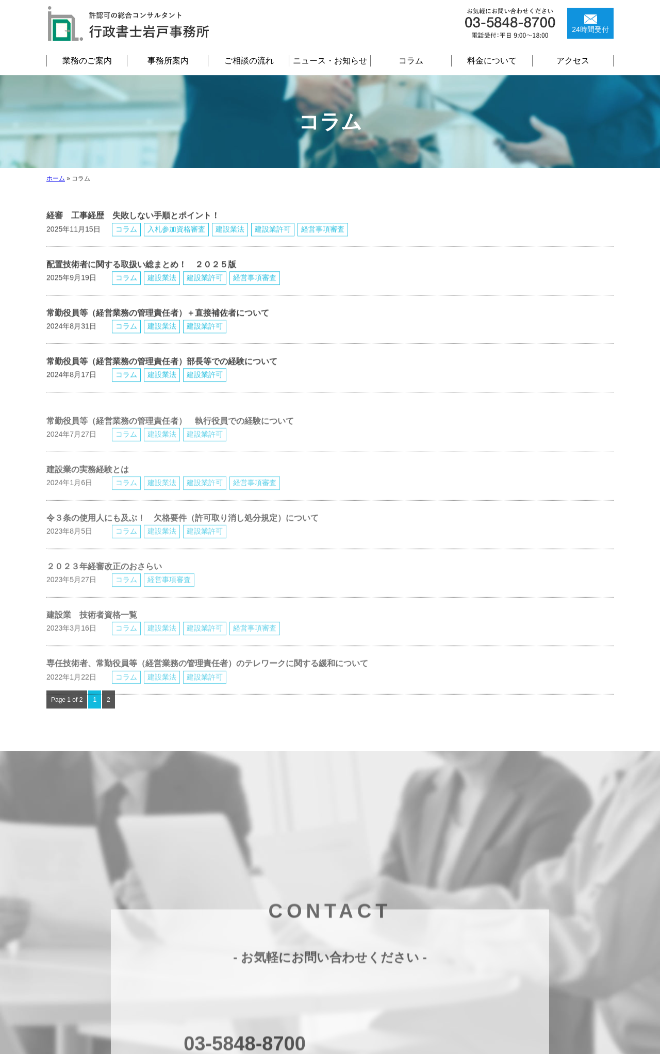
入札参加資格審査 (176, 239)
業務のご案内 (87, 60)
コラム (411, 60)
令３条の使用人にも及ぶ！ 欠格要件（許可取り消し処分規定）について (182, 540)
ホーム (55, 178)
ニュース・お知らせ (330, 60)
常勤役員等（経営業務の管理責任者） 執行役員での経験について (170, 443)
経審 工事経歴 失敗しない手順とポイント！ (133, 226)
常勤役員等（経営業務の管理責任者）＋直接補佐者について (157, 323)
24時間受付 (590, 29)
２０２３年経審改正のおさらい (104, 589)
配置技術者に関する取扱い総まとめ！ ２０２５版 (153, 274)
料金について (492, 60)
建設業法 (230, 239)
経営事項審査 (322, 239)
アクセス (572, 60)
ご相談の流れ (249, 60)
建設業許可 (273, 239)
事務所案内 (168, 60)
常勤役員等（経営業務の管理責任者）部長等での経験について (161, 371)
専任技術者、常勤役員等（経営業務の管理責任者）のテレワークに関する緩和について (207, 686)
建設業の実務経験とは (87, 491)
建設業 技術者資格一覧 (91, 637)
